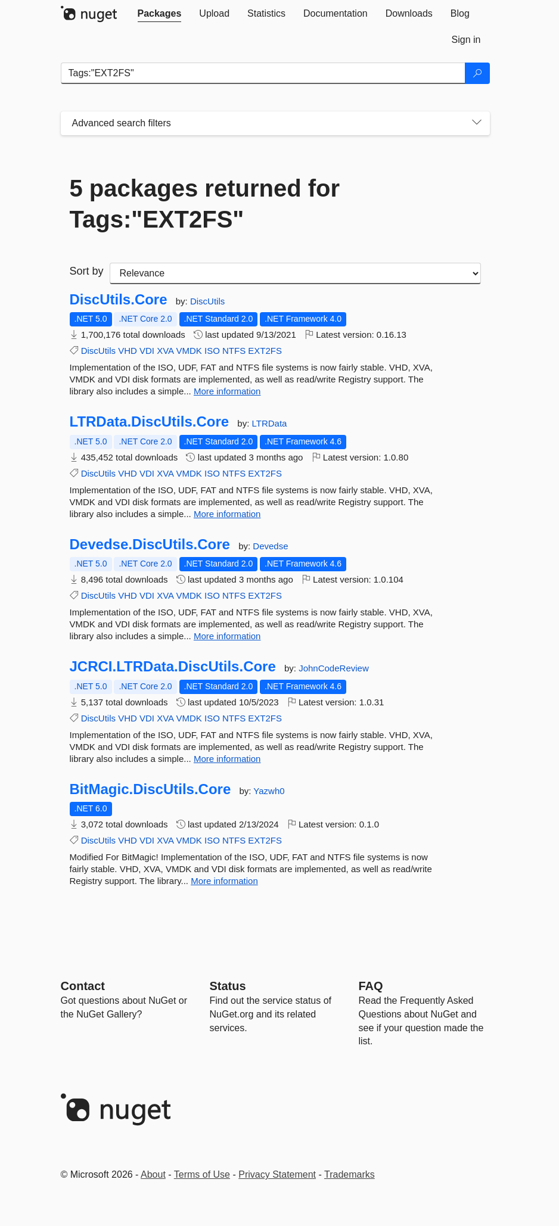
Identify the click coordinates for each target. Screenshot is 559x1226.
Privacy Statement (277, 1174)
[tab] (160, 14)
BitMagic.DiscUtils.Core (150, 789)
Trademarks (349, 1174)
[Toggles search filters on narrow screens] (477, 123)
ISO (212, 351)
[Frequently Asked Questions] (371, 985)
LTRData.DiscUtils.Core (149, 421)
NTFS (234, 351)
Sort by (87, 271)
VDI (146, 351)
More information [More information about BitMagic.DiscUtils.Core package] (224, 881)
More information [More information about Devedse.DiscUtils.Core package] (227, 636)
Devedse (270, 546)
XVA (165, 351)
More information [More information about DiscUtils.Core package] (227, 391)
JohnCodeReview (334, 668)
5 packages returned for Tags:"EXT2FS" (205, 203)
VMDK (188, 351)
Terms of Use (202, 1174)
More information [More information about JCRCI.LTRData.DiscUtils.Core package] (227, 759)
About (153, 1174)
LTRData (269, 423)
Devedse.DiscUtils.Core (150, 544)
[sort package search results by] (295, 273)
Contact (83, 985)
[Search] (477, 73)
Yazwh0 (268, 791)
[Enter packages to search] (263, 73)
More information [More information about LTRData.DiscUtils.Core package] (227, 514)
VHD (127, 351)
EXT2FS (265, 351)
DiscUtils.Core (118, 299)
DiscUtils (207, 301)
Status (228, 985)
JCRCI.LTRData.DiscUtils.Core (173, 666)
